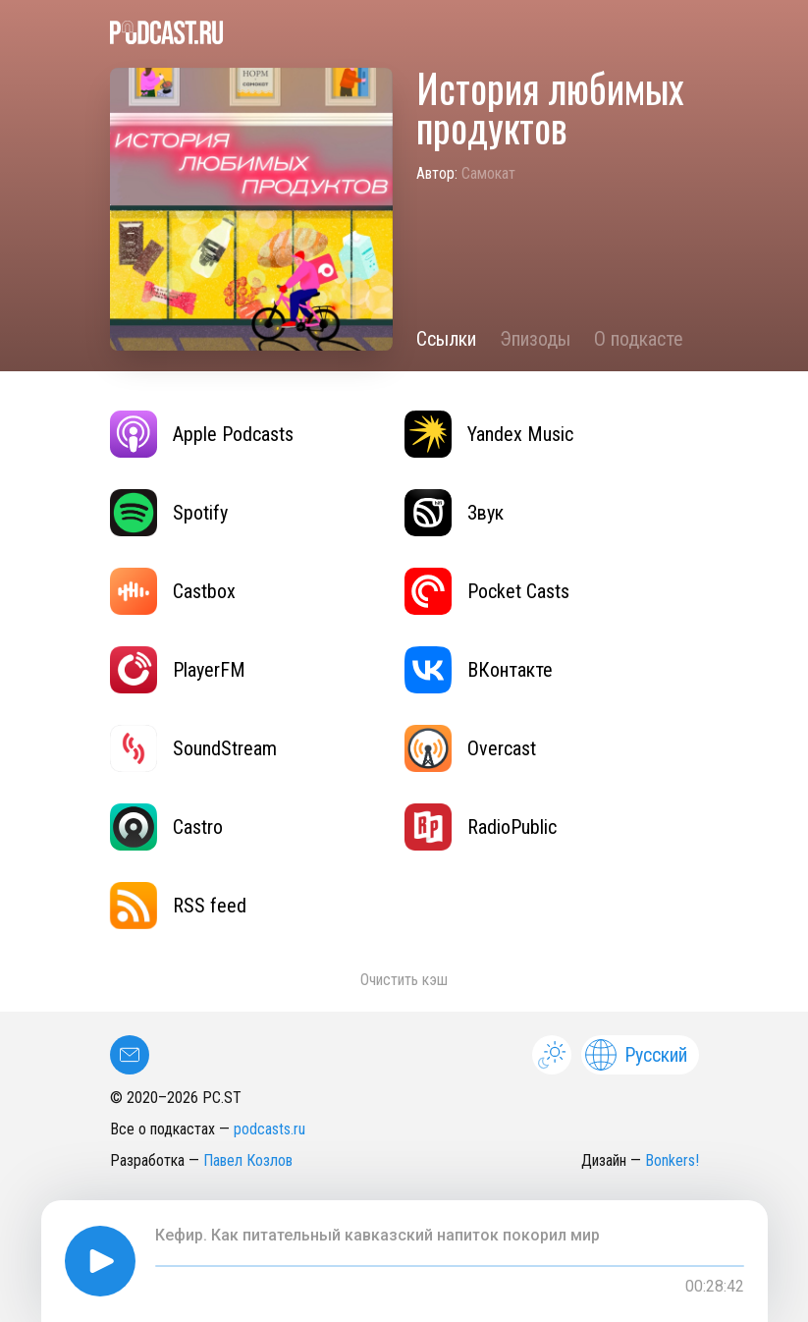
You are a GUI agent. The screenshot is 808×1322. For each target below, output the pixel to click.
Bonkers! (672, 1160)
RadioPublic (480, 827)
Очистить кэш (404, 979)
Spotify (169, 512)
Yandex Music (488, 434)
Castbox (173, 591)
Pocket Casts (486, 591)
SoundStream (193, 748)
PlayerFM (177, 669)
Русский (636, 1055)
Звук (454, 512)
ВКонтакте (478, 669)
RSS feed (178, 905)
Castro (166, 827)
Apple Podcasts (202, 434)
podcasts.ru (269, 1129)
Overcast (470, 748)
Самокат (488, 173)
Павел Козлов (248, 1160)
